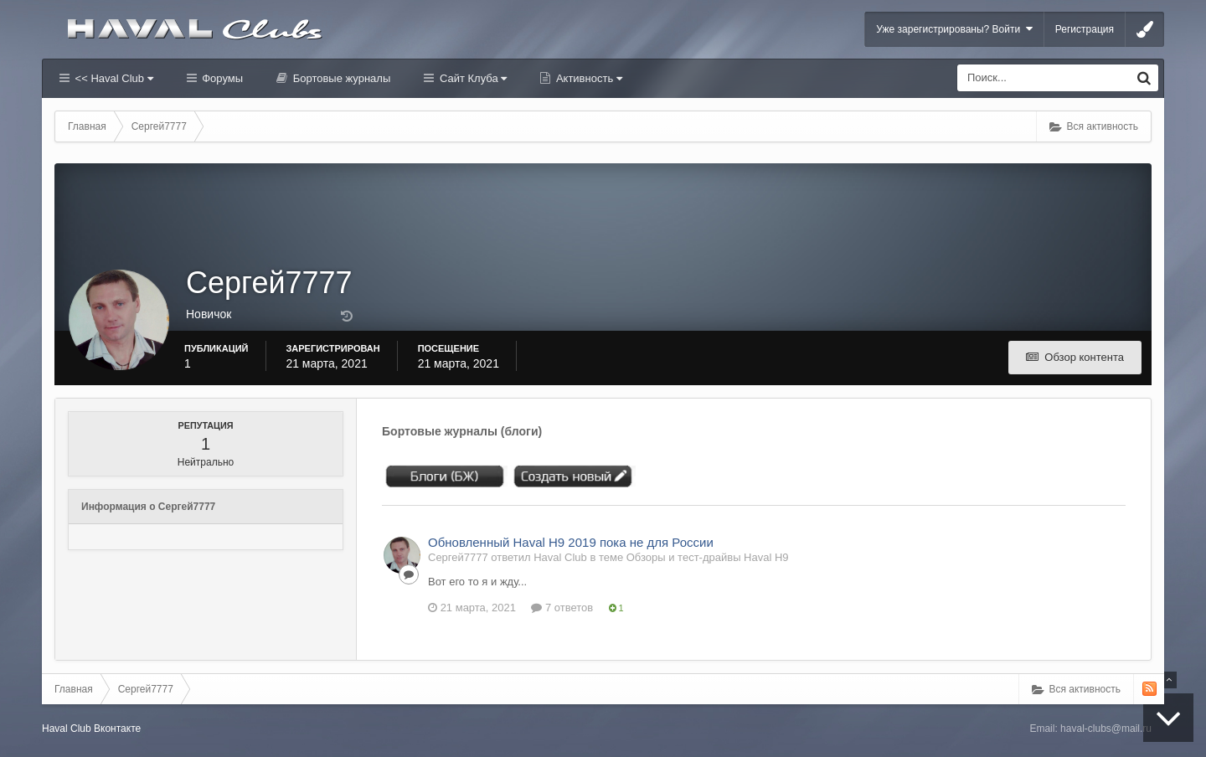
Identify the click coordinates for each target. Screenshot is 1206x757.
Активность (587, 78)
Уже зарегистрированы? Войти (954, 29)
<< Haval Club (112, 78)
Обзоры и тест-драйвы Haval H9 (707, 557)
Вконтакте (117, 728)
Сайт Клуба (471, 78)
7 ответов (562, 607)
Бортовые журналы (340, 78)
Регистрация (1084, 29)
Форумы (221, 78)
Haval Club (66, 728)
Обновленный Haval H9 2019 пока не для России (571, 542)
